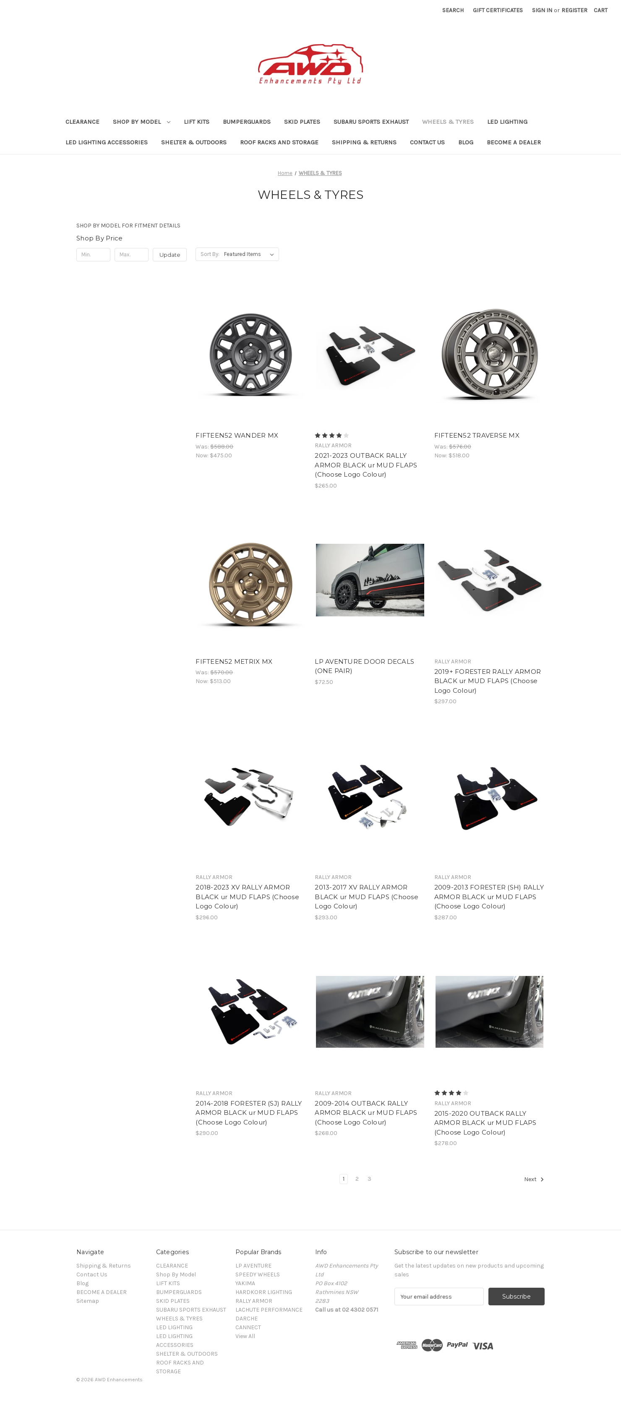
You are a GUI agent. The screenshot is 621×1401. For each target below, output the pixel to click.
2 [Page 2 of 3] (357, 1178)
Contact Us (427, 142)
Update (169, 254)
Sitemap (87, 1300)
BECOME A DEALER (514, 142)
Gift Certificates (498, 10)
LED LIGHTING (507, 121)
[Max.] (132, 254)
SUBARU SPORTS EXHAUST (371, 121)
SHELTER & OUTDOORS (194, 142)
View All (245, 1336)
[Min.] (93, 254)
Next (534, 1179)
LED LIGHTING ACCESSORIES (106, 142)
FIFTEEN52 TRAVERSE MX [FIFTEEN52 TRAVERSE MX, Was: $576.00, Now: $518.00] (476, 435)
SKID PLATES (302, 121)
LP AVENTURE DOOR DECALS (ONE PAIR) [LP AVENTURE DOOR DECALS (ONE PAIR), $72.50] (364, 666)
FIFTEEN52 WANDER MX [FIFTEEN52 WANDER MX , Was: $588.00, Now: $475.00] (237, 435)
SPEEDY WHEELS (257, 1274)
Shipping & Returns (364, 142)
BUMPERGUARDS (247, 121)
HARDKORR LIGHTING (263, 1292)
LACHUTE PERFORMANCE (269, 1309)
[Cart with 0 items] (600, 10)
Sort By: (210, 254)
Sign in (542, 10)
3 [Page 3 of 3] (369, 1178)
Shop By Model (141, 121)
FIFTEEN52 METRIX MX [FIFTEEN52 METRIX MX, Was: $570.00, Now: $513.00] (234, 661)
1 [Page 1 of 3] (343, 1178)
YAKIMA (245, 1283)
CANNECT (248, 1327)
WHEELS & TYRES (448, 121)
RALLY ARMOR (253, 1300)
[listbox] (251, 254)
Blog (465, 142)
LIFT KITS (196, 121)
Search (453, 10)
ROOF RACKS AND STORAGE (279, 142)
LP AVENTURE (253, 1265)
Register (574, 10)
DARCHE (246, 1318)
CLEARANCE (82, 121)
